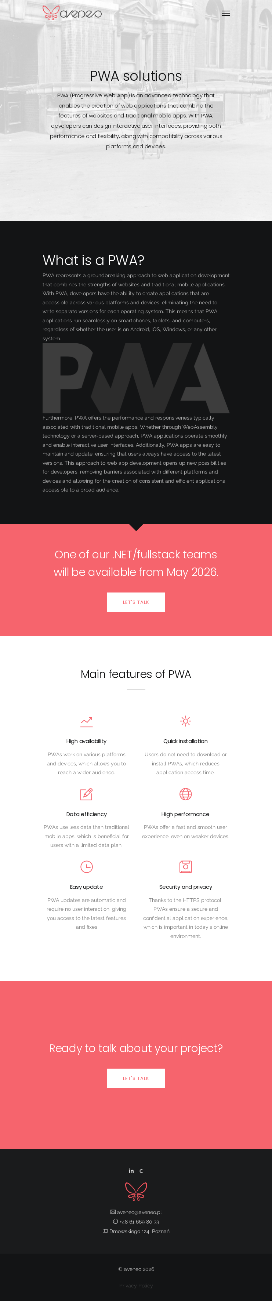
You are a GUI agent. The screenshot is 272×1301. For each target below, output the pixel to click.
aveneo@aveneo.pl (136, 1212)
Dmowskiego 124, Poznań (136, 1231)
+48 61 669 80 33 (136, 1222)
